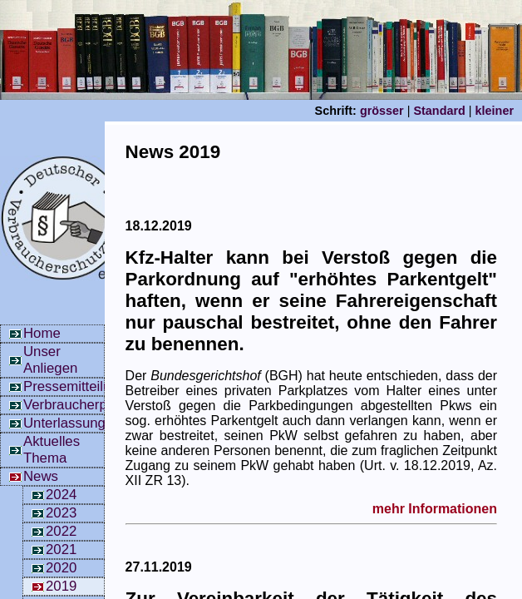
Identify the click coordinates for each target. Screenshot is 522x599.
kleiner (494, 110)
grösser (382, 110)
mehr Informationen (434, 509)
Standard (439, 110)
